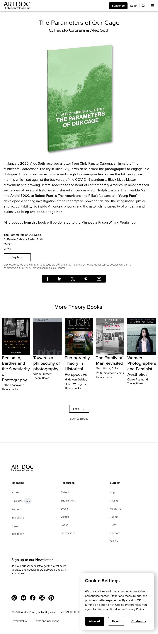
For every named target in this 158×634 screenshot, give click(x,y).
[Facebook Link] (32, 598)
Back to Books (79, 419)
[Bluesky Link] (23, 598)
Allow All (95, 621)
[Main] (15, 5)
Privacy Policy (19, 621)
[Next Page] (79, 409)
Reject (116, 621)
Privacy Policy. (135, 609)
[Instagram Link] (14, 598)
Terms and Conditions (46, 621)
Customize (138, 621)
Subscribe (118, 6)
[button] (152, 5)
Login (133, 6)
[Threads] (42, 598)
